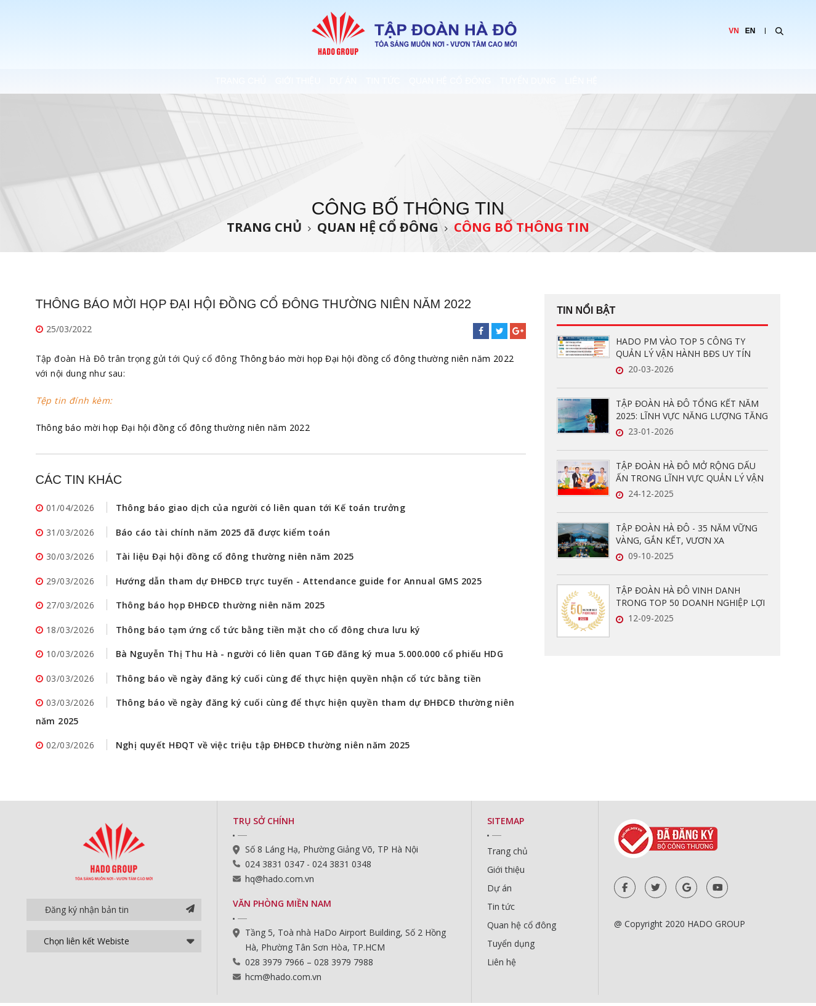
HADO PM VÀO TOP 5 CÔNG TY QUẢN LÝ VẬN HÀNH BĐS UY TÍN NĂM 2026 (683, 347)
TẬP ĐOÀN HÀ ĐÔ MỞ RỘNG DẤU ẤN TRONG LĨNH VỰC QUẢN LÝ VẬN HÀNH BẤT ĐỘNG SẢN (690, 472)
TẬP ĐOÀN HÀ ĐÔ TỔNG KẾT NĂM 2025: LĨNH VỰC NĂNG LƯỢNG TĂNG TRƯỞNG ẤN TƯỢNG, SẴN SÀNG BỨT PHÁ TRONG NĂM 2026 (692, 410)
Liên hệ (667, 81)
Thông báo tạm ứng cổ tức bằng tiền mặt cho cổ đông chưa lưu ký (268, 631)
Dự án (316, 81)
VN (734, 31)
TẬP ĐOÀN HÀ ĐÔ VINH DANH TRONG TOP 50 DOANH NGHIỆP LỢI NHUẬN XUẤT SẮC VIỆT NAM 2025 (690, 596)
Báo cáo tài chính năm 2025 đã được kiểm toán (223, 532)
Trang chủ (158, 81)
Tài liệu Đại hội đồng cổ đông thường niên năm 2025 (235, 557)
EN (750, 31)
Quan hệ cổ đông (479, 81)
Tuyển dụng (586, 81)
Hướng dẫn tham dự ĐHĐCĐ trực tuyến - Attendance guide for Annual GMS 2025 (299, 581)
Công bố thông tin (521, 227)
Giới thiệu (243, 81)
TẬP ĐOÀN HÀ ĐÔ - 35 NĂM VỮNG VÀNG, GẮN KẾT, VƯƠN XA (686, 534)
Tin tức (385, 81)
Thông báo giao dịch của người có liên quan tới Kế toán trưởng (261, 507)
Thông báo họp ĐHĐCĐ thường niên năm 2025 (220, 606)
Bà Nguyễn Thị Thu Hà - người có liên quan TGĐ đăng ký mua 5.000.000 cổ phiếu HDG (310, 655)
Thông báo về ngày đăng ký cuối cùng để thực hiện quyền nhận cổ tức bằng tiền (299, 680)
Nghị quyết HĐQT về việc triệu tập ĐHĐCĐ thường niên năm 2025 (263, 748)
